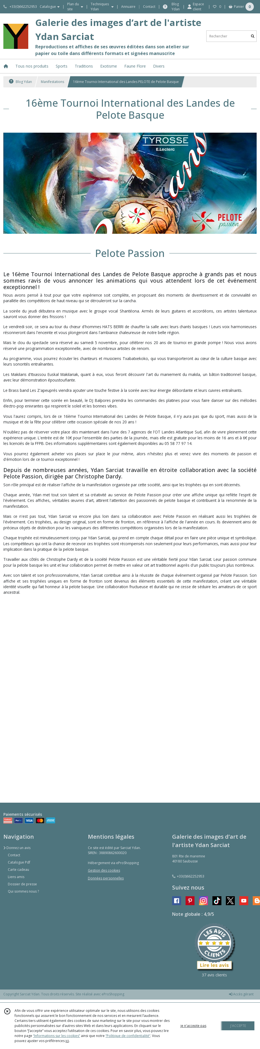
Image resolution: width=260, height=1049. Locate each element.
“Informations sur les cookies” (56, 1035)
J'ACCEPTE (238, 1025)
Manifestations (52, 81)
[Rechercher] (252, 36)
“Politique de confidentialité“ (128, 1035)
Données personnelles (106, 878)
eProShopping (113, 994)
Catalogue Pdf (19, 862)
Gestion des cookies (104, 870)
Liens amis (16, 876)
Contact (149, 6)
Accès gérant (241, 994)
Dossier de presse (22, 884)
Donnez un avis (17, 847)
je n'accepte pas (193, 1025)
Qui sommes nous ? (23, 891)
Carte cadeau (18, 869)
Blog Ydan (20, 81)
